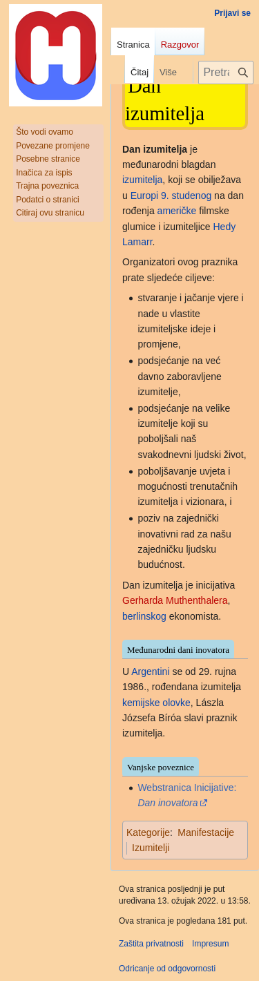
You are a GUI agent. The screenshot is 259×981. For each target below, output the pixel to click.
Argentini (150, 671)
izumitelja (142, 179)
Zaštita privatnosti (151, 944)
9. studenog (186, 195)
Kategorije (148, 832)
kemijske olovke (156, 702)
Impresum (210, 944)
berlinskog (144, 616)
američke (177, 210)
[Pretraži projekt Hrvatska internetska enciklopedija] (225, 72)
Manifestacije (206, 832)
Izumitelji (150, 847)
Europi (144, 195)
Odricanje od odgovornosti (167, 968)
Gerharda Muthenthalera (175, 600)
